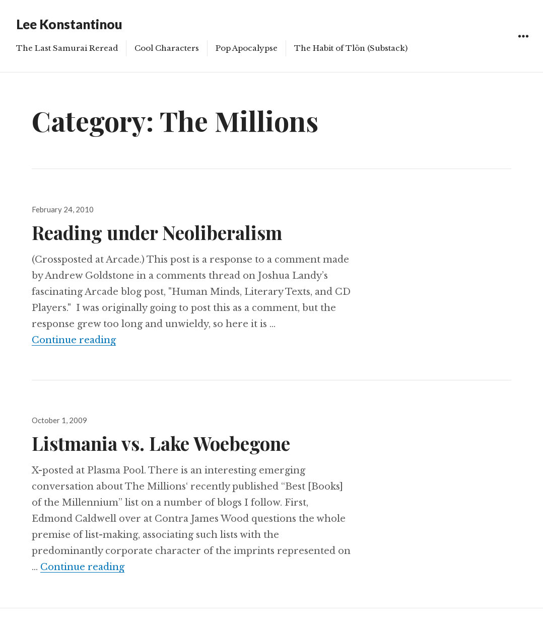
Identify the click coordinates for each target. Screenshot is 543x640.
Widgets (523, 47)
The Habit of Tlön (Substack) (351, 48)
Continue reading (74, 340)
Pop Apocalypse (247, 48)
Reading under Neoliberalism (157, 232)
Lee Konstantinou (69, 24)
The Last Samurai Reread (67, 48)
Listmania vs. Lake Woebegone (161, 443)
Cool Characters (166, 48)
